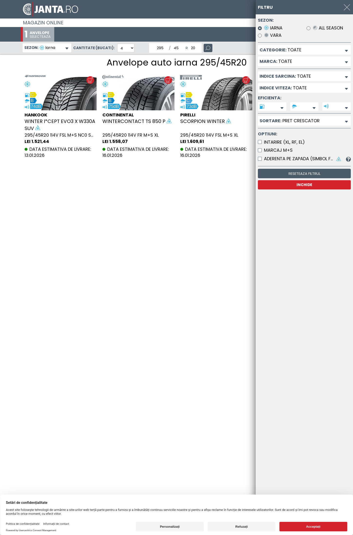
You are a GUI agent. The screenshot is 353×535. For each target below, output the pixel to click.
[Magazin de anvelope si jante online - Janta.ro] (176, 9)
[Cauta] (208, 48)
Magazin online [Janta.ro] (43, 22)
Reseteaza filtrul (304, 173)
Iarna (273, 28)
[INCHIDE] (347, 7)
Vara (272, 35)
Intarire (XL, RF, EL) (284, 142)
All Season (328, 28)
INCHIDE (304, 184)
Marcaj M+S (278, 150)
